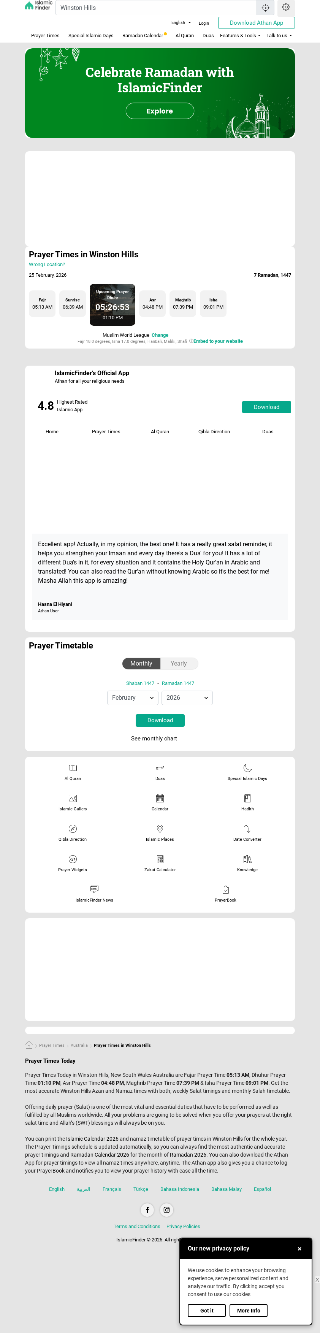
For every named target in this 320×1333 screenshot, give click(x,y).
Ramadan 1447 (178, 683)
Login (204, 23)
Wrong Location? (47, 264)
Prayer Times (45, 35)
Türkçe (140, 1189)
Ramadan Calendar (144, 35)
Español (262, 1189)
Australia (79, 1045)
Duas (208, 35)
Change (160, 335)
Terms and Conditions (137, 1226)
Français (112, 1189)
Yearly (179, 663)
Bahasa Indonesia (179, 1189)
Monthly (141, 663)
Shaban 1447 (140, 683)
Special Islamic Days (91, 35)
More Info (248, 1311)
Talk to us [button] (276, 35)
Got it (207, 1311)
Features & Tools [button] (238, 35)
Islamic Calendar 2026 (92, 1139)
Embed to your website (218, 341)
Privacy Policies (183, 1226)
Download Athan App (256, 22)
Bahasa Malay (226, 1189)
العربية (83, 1189)
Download (266, 407)
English (173, 22)
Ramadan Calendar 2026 (99, 1155)
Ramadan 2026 (188, 1155)
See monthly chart (159, 739)
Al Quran (185, 35)
